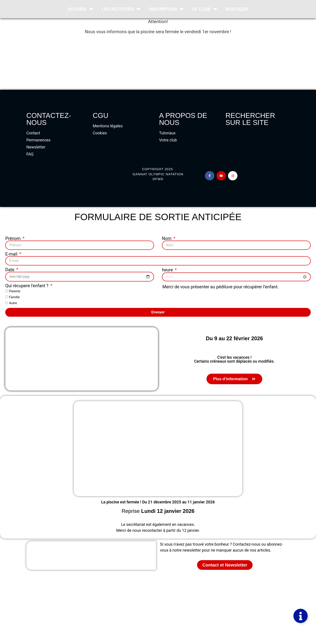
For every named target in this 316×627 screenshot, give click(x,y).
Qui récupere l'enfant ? (27, 285)
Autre (13, 302)
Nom (167, 238)
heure (168, 269)
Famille (14, 296)
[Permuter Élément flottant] (300, 616)
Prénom (13, 238)
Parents (14, 290)
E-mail (11, 254)
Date (10, 269)
